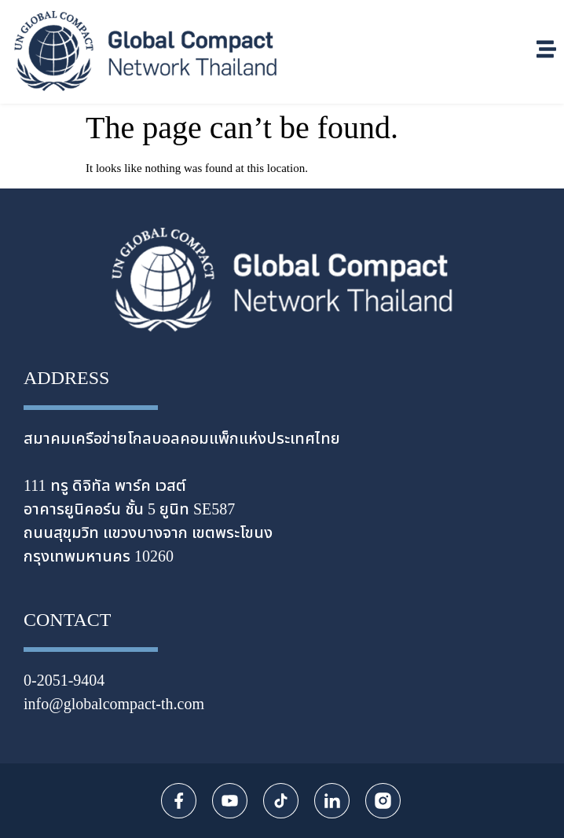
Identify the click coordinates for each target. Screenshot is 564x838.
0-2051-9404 (64, 681)
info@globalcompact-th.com (114, 704)
